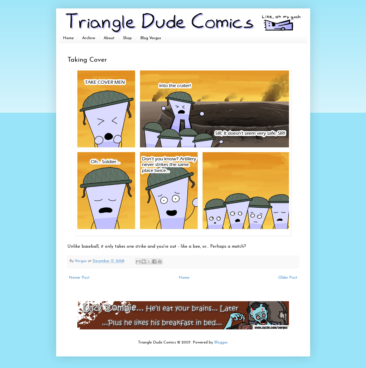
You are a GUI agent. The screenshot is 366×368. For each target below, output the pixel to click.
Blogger (220, 342)
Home (68, 38)
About (109, 38)
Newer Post (79, 278)
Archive (88, 38)
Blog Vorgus (150, 38)
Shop (127, 38)
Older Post (287, 278)
